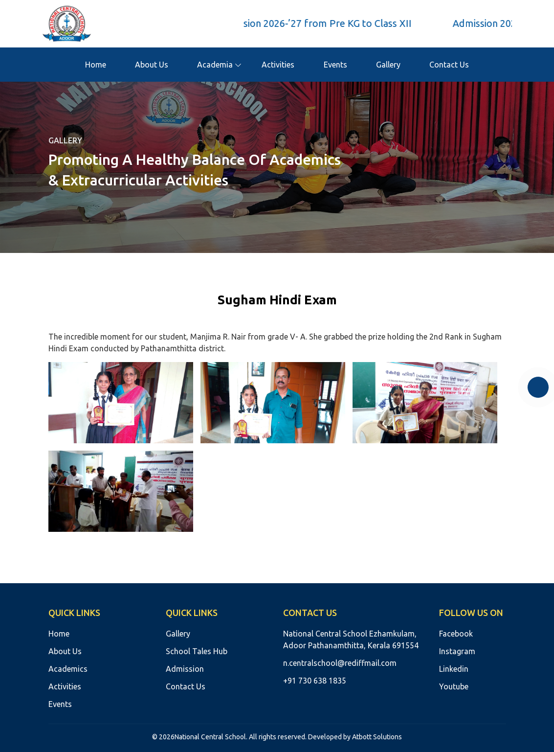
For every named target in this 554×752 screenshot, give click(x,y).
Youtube (453, 686)
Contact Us (449, 64)
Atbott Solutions (377, 737)
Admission (185, 668)
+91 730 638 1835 (314, 680)
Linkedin (453, 668)
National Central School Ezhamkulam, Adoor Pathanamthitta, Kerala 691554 (351, 639)
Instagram (457, 651)
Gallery (388, 64)
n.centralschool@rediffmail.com (340, 663)
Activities (278, 64)
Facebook (456, 633)
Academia (215, 64)
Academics (68, 668)
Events (335, 64)
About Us (151, 64)
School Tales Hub (196, 651)
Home (95, 64)
